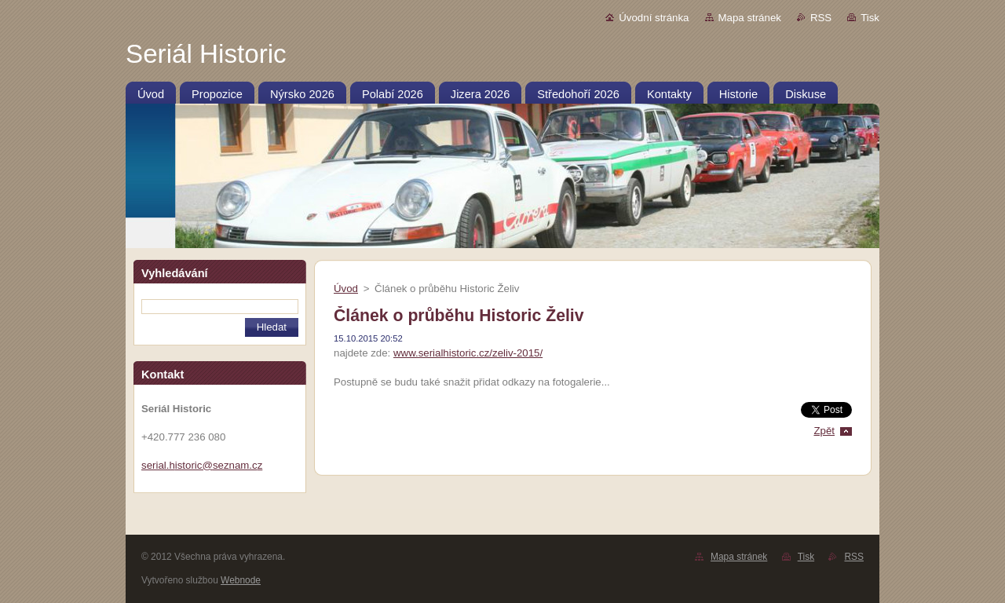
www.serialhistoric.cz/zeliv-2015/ (468, 353)
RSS (820, 18)
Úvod (346, 288)
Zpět (824, 431)
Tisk (870, 18)
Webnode (241, 580)
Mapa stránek (749, 18)
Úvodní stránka (654, 18)
